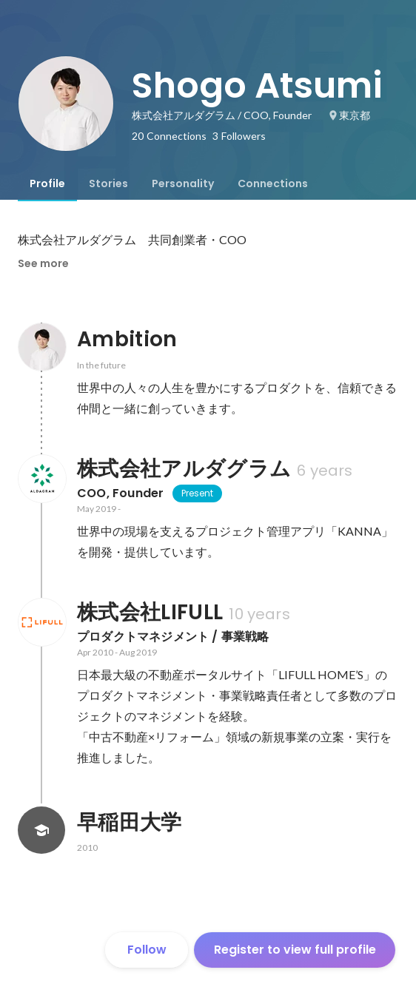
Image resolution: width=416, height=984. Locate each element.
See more (43, 263)
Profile (47, 183)
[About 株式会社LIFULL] (41, 622)
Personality (183, 183)
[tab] (47, 183)
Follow (147, 949)
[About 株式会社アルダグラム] (41, 478)
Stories (108, 183)
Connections (273, 183)
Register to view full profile (295, 949)
